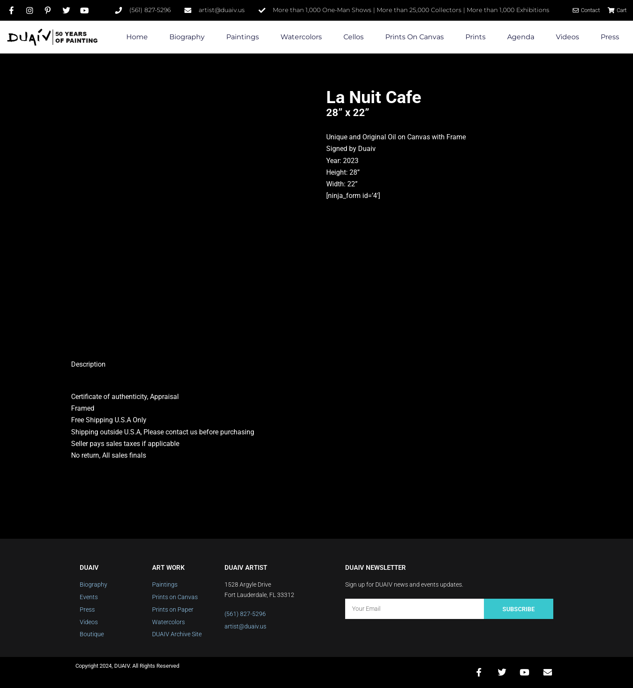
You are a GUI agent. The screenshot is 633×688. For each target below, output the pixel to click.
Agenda (520, 37)
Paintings (242, 37)
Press (610, 37)
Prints (475, 37)
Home (137, 37)
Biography (187, 37)
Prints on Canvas (414, 37)
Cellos (353, 37)
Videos (567, 37)
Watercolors (301, 37)
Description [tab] (88, 364)
